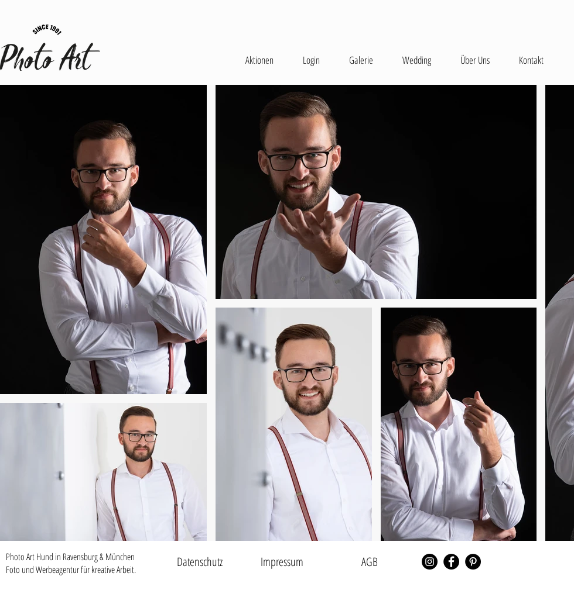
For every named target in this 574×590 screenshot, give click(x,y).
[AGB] (369, 562)
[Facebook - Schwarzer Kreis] (451, 562)
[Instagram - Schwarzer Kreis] (430, 562)
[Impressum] (281, 562)
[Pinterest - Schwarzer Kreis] (473, 562)
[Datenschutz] (199, 562)
